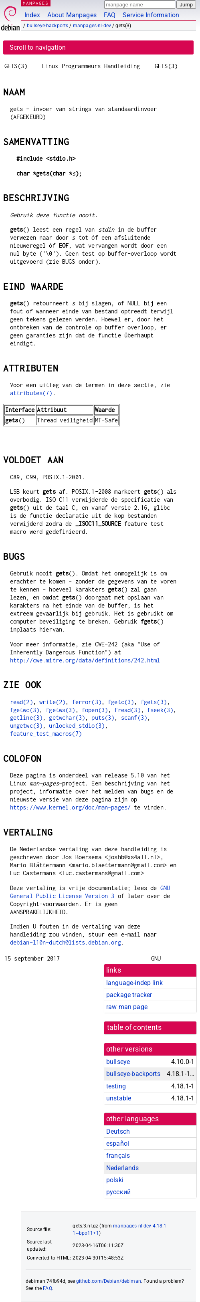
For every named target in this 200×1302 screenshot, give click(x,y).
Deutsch (118, 1131)
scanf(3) (134, 717)
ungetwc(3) (26, 725)
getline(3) (26, 717)
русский (118, 1192)
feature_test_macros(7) (46, 733)
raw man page (126, 1007)
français (118, 1155)
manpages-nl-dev (92, 25)
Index (32, 15)
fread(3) (127, 710)
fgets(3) (154, 701)
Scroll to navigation (38, 47)
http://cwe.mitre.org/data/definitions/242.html (85, 660)
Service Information (151, 15)
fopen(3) (95, 710)
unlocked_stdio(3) (77, 725)
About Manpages (72, 15)
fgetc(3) (121, 701)
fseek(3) (160, 710)
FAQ (109, 15)
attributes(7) (31, 393)
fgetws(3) (60, 710)
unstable (118, 1098)
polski (114, 1180)
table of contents (134, 1027)
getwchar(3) (67, 717)
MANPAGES (35, 3)
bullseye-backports (48, 25)
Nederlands (122, 1168)
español (117, 1143)
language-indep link (134, 983)
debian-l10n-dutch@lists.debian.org (65, 942)
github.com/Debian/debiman (108, 1281)
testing (116, 1086)
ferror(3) (86, 701)
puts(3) (102, 717)
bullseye (118, 1062)
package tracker (129, 995)
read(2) (21, 701)
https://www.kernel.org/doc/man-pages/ (70, 807)
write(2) (52, 701)
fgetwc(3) (24, 710)
